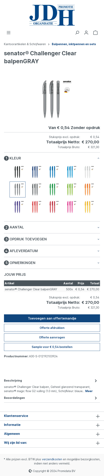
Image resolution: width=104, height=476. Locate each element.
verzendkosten (52, 459)
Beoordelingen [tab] (51, 397)
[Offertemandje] (95, 32)
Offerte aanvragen (52, 337)
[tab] (51, 385)
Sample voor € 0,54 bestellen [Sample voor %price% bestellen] (52, 347)
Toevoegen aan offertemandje (52, 318)
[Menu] (8, 32)
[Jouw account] (86, 32)
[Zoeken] (77, 32)
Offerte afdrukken (52, 327)
